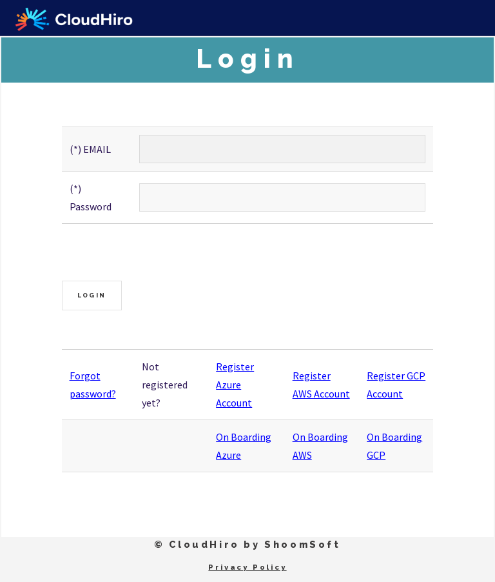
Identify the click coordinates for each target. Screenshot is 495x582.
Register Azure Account (235, 384)
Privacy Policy (247, 567)
